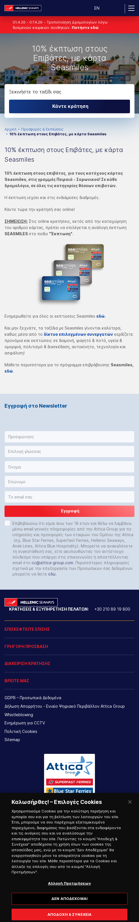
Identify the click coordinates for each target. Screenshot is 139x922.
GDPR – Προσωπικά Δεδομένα (33, 697)
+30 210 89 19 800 (112, 609)
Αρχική (10, 129)
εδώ (100, 316)
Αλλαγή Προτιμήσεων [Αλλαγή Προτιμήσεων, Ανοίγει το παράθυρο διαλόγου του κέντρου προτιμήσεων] (69, 889)
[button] (69, 436)
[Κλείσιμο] (130, 808)
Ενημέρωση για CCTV (25, 722)
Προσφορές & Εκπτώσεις (42, 129)
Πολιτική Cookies (21, 731)
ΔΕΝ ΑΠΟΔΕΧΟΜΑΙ (69, 905)
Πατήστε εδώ (85, 27)
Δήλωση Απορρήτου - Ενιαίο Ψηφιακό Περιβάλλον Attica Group (65, 706)
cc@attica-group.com (52, 562)
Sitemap (12, 739)
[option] (69, 73)
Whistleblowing (19, 714)
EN (96, 8)
